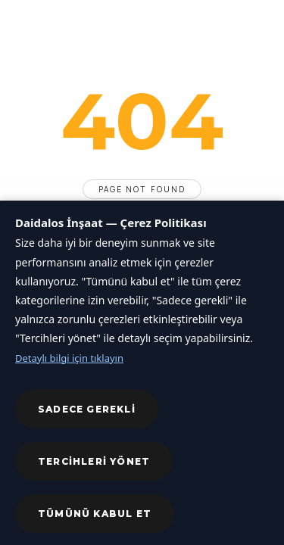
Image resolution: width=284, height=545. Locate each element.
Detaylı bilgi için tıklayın (69, 358)
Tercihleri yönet (94, 461)
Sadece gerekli (87, 409)
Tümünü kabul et (94, 513)
